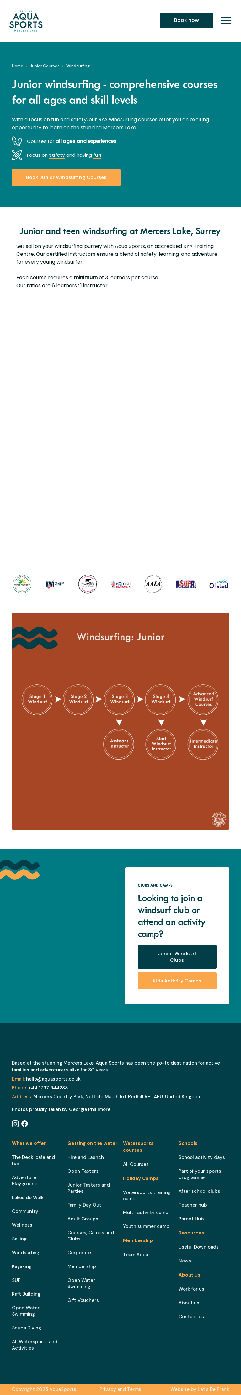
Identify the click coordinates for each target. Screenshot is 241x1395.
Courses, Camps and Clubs (90, 1235)
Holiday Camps (140, 1178)
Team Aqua (135, 1254)
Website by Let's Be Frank (199, 1389)
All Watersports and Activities (34, 1345)
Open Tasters (83, 1171)
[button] (226, 21)
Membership (81, 1266)
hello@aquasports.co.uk (46, 1079)
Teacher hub (193, 1205)
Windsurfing (25, 1253)
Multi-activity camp (146, 1212)
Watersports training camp (147, 1195)
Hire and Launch (85, 1157)
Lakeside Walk (28, 1197)
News (185, 1261)
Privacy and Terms (120, 1389)
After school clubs (199, 1191)
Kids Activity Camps (177, 980)
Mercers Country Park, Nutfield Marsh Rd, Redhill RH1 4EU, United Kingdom (106, 1096)
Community (25, 1211)
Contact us (191, 1316)
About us (189, 1303)
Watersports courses (138, 1146)
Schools (188, 1143)
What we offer (29, 1143)
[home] (30, 21)
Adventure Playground (25, 1180)
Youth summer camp (146, 1226)
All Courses (136, 1164)
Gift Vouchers (83, 1300)
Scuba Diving (26, 1328)
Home (17, 66)
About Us (189, 1275)
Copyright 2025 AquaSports (44, 1389)
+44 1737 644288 (40, 1088)
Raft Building (26, 1294)
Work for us (191, 1289)
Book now (186, 20)
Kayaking (22, 1266)
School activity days (202, 1157)
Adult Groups (82, 1219)
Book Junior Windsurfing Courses (66, 177)
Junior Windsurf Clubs (177, 956)
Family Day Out (84, 1205)
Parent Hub (191, 1219)
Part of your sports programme (200, 1174)
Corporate (79, 1253)
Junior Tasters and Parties (88, 1188)
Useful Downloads (199, 1247)
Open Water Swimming (26, 1311)
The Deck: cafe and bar (33, 1160)
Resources (191, 1233)
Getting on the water (92, 1143)
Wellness (22, 1225)
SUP (16, 1280)
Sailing (19, 1239)
